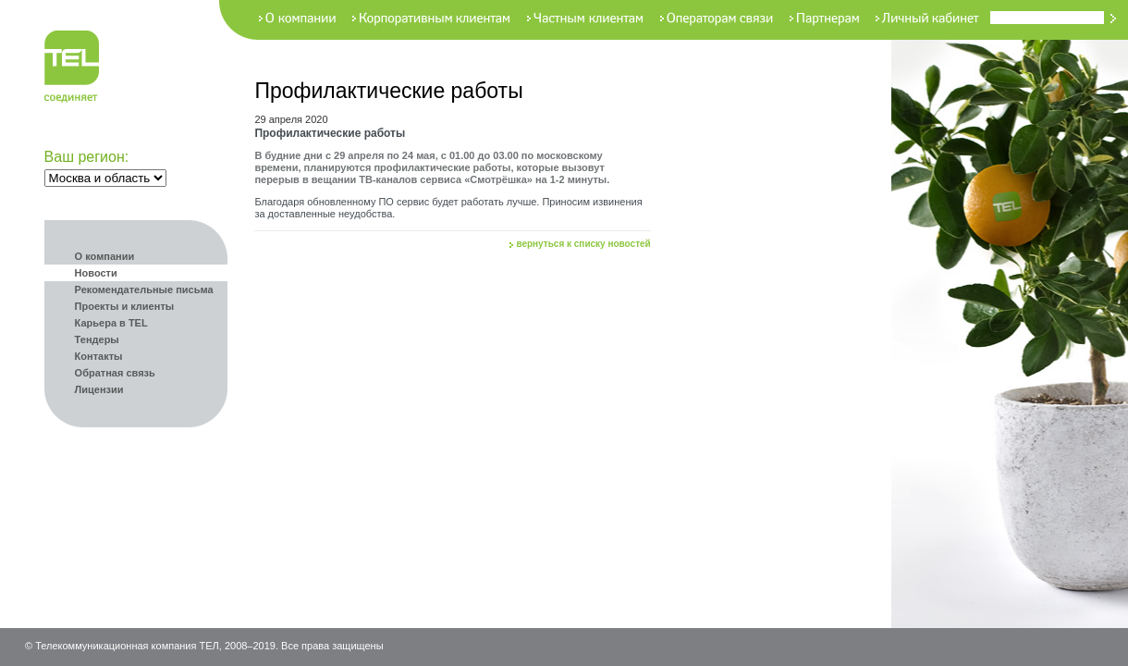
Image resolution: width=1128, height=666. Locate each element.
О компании (105, 256)
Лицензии (99, 389)
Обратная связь (115, 372)
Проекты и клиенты (125, 306)
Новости (96, 272)
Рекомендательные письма (144, 289)
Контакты (99, 356)
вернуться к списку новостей (583, 244)
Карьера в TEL (111, 322)
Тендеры (97, 339)
